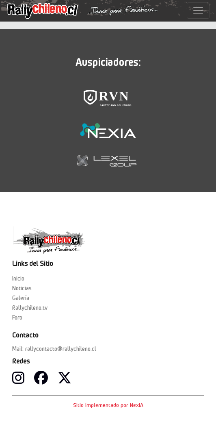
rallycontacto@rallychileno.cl (60, 348)
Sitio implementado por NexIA (108, 405)
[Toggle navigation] (198, 10)
